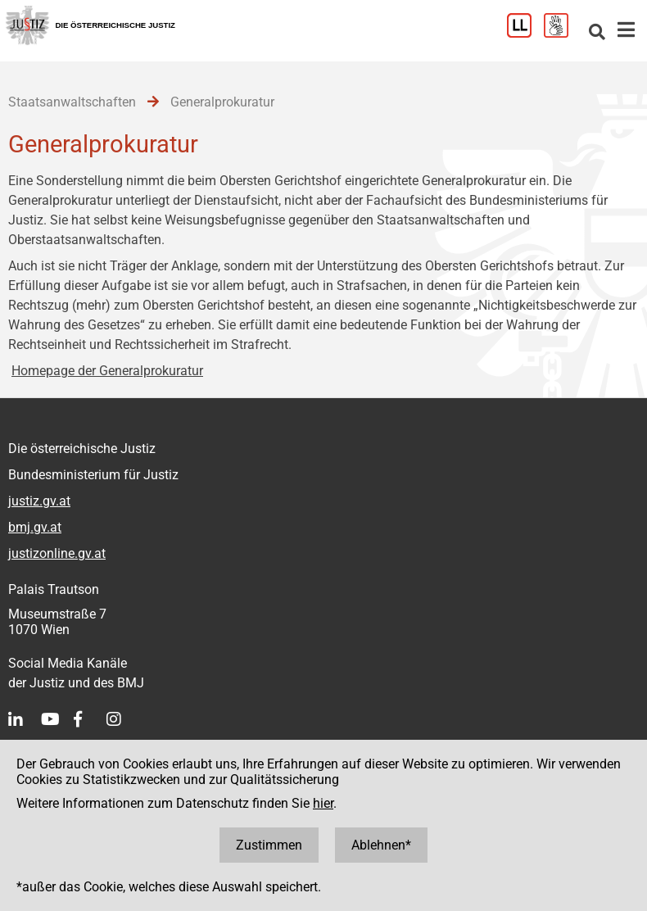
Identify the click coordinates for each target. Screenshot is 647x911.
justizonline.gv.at (57, 553)
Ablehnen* (381, 845)
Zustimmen (269, 845)
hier (323, 803)
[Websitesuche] (597, 33)
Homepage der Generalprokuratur (107, 370)
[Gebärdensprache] (562, 33)
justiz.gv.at (39, 501)
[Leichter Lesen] (525, 33)
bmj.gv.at (34, 527)
